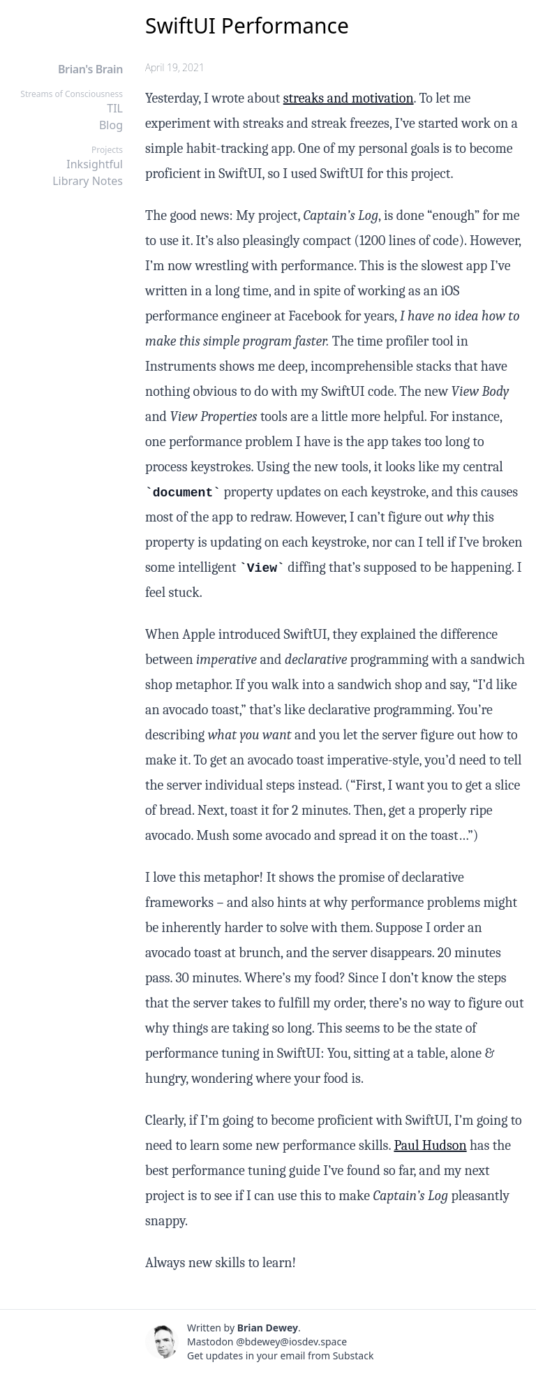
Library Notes (87, 181)
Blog (111, 125)
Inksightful (94, 164)
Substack (353, 1355)
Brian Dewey (267, 1327)
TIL (115, 108)
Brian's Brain (90, 69)
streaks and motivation (348, 98)
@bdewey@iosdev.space (291, 1341)
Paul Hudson (430, 1145)
